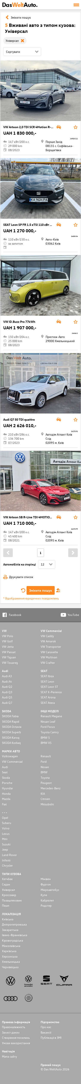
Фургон (46, 884)
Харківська (9, 951)
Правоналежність (13, 1027)
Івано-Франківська (14, 935)
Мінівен (46, 879)
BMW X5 (46, 743)
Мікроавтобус (50, 890)
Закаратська (10, 930)
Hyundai (7, 788)
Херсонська (9, 956)
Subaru (6, 823)
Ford (44, 761)
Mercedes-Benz (50, 788)
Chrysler (7, 865)
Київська (7, 919)
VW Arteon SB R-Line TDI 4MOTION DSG (31, 517)
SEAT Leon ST (49, 687)
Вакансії (46, 1032)
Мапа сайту (9, 1056)
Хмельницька (11, 962)
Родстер (46, 905)
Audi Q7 (7, 703)
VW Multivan (49, 657)
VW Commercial (12, 761)
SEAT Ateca (48, 703)
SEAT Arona (48, 697)
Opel (5, 818)
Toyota (45, 777)
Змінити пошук (40, 590)
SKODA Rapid (10, 721)
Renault (46, 756)
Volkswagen (10, 756)
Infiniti (6, 860)
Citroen (45, 799)
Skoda (6, 777)
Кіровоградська (12, 940)
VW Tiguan (9, 657)
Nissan (45, 767)
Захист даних (11, 1032)
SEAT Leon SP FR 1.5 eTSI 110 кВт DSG (29, 225)
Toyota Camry (50, 732)
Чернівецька (10, 967)
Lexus (6, 834)
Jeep (5, 849)
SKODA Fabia (10, 716)
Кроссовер (9, 895)
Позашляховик (12, 900)
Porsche (7, 783)
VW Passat (9, 652)
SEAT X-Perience (51, 692)
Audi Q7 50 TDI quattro (19, 419)
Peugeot (46, 783)
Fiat (4, 804)
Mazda (6, 799)
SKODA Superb (11, 732)
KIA (43, 794)
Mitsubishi (47, 804)
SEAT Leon (47, 681)
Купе (44, 895)
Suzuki (6, 844)
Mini (4, 839)
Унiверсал (8, 890)
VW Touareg (10, 663)
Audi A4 (7, 681)
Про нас (46, 1027)
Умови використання (16, 1043)
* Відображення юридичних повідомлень (31, 598)
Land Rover (9, 855)
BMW (44, 772)
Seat (5, 772)
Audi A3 (7, 676)
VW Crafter (48, 663)
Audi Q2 (7, 687)
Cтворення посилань (16, 1038)
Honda (6, 794)
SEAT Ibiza (47, 676)
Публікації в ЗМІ (51, 1038)
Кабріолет (47, 900)
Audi (5, 767)
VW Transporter (51, 647)
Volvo (6, 828)
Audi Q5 (7, 697)
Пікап (5, 905)
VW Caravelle (49, 652)
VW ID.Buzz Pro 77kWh (19, 322)
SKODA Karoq (10, 737)
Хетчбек (7, 879)
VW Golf (7, 641)
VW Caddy (47, 636)
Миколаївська (11, 946)
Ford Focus (48, 727)
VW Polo (7, 636)
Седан (6, 884)
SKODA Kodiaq (11, 743)
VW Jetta (8, 647)
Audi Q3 (7, 692)
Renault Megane (51, 716)
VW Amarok (48, 641)
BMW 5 (45, 737)
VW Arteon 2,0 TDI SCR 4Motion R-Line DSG (33, 127)
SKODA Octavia (11, 727)
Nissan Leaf (48, 721)
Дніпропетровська (14, 924)
